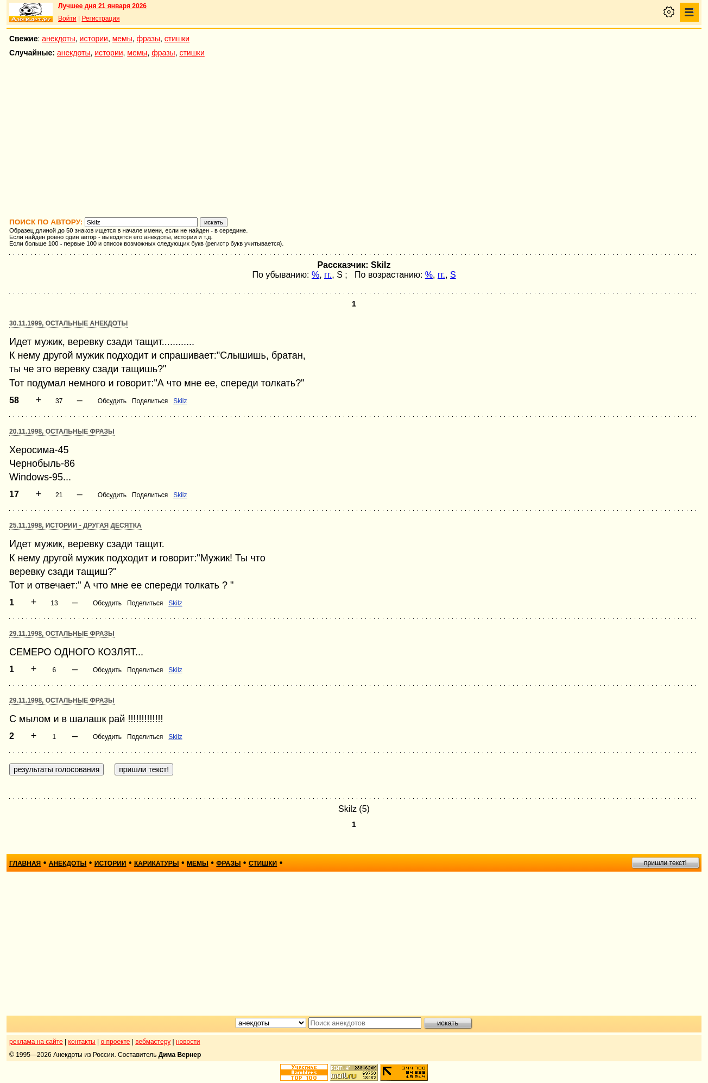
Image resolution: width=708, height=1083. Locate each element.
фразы (148, 38)
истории (94, 38)
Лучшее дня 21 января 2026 (102, 6)
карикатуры (156, 863)
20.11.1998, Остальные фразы (62, 431)
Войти (67, 18)
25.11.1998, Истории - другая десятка (75, 525)
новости (188, 1042)
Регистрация (100, 18)
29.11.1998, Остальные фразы (62, 633)
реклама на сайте (36, 1042)
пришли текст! (665, 863)
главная (25, 863)
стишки (177, 38)
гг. (328, 274)
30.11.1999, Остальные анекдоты (68, 323)
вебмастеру (152, 1042)
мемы (122, 38)
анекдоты (58, 38)
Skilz (180, 401)
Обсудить (112, 401)
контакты (82, 1042)
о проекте (115, 1042)
